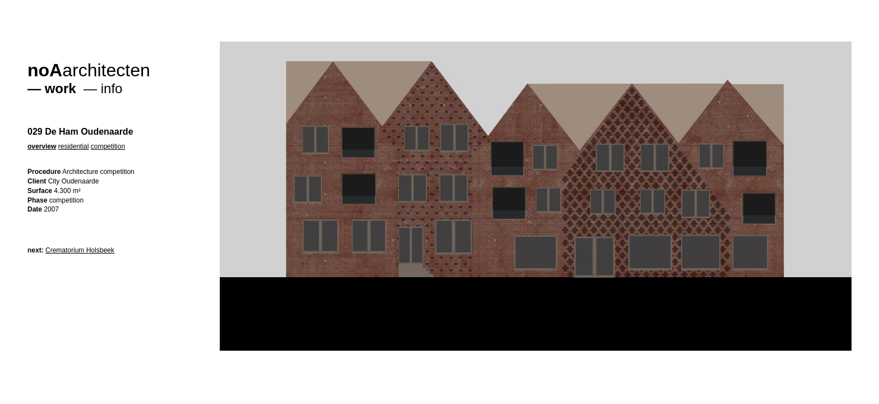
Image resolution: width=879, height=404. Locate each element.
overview (41, 146)
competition (108, 146)
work (60, 88)
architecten (88, 70)
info (112, 88)
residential (73, 146)
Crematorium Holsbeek (79, 250)
